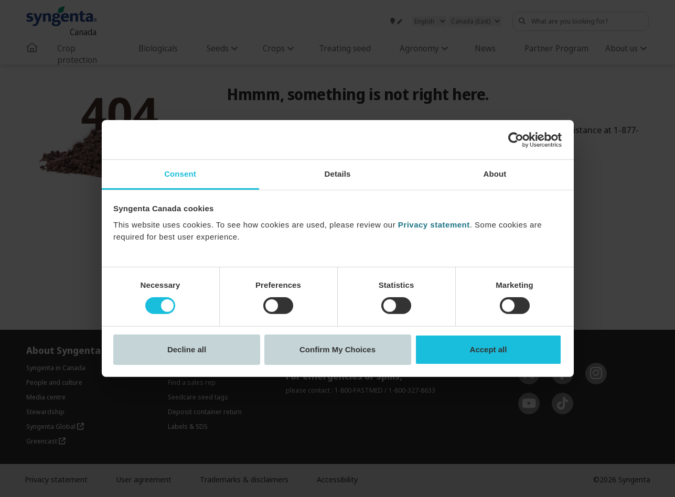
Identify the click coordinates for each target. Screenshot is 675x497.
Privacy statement (434, 224)
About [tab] (495, 173)
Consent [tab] (180, 173)
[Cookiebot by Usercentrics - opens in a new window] (516, 139)
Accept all (488, 349)
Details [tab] (338, 173)
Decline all (186, 349)
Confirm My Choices (337, 349)
